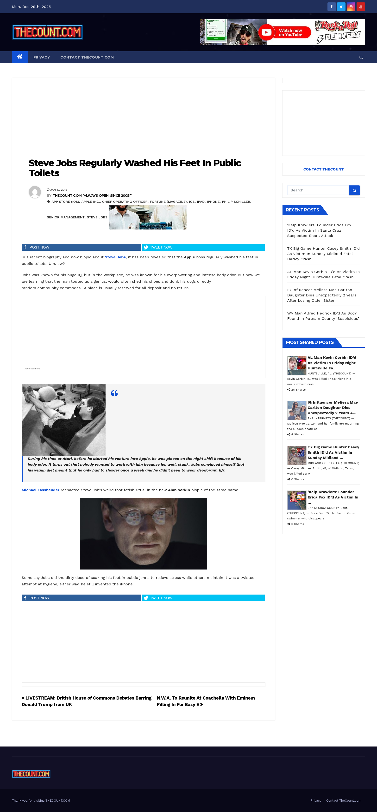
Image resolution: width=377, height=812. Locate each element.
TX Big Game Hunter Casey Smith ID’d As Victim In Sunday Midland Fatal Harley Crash (323, 253)
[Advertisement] (143, 116)
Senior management (66, 217)
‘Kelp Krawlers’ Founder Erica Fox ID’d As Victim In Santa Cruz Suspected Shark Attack (319, 230)
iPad (201, 201)
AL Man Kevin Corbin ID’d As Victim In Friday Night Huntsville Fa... (332, 362)
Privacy (41, 57)
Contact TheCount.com (87, 57)
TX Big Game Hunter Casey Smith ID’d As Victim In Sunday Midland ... (333, 452)
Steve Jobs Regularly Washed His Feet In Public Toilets (135, 168)
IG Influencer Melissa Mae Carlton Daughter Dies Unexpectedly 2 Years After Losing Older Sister (322, 295)
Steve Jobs (97, 217)
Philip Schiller (236, 201)
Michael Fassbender (40, 490)
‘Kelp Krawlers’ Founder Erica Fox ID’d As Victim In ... (333, 497)
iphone (213, 201)
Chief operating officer (125, 201)
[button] (361, 57)
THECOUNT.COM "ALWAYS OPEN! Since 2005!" (92, 195)
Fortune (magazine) (168, 201)
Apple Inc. (91, 201)
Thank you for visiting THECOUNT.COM (41, 800)
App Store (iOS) (65, 201)
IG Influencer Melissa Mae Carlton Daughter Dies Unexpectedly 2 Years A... (333, 407)
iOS (192, 201)
